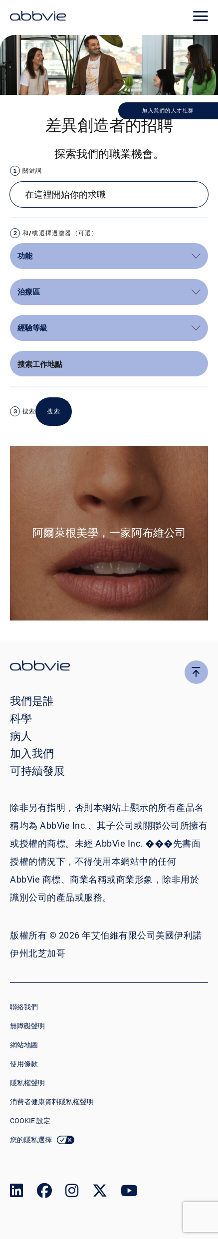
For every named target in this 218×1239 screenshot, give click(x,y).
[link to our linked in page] (16, 1193)
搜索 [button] (53, 411)
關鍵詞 (32, 170)
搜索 (28, 411)
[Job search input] (109, 194)
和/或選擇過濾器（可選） (60, 233)
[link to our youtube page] (129, 1193)
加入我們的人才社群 (168, 110)
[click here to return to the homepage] (38, 17)
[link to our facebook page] (44, 1193)
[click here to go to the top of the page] (196, 672)
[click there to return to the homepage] (109, 667)
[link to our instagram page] (71, 1193)
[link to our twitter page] (99, 1193)
